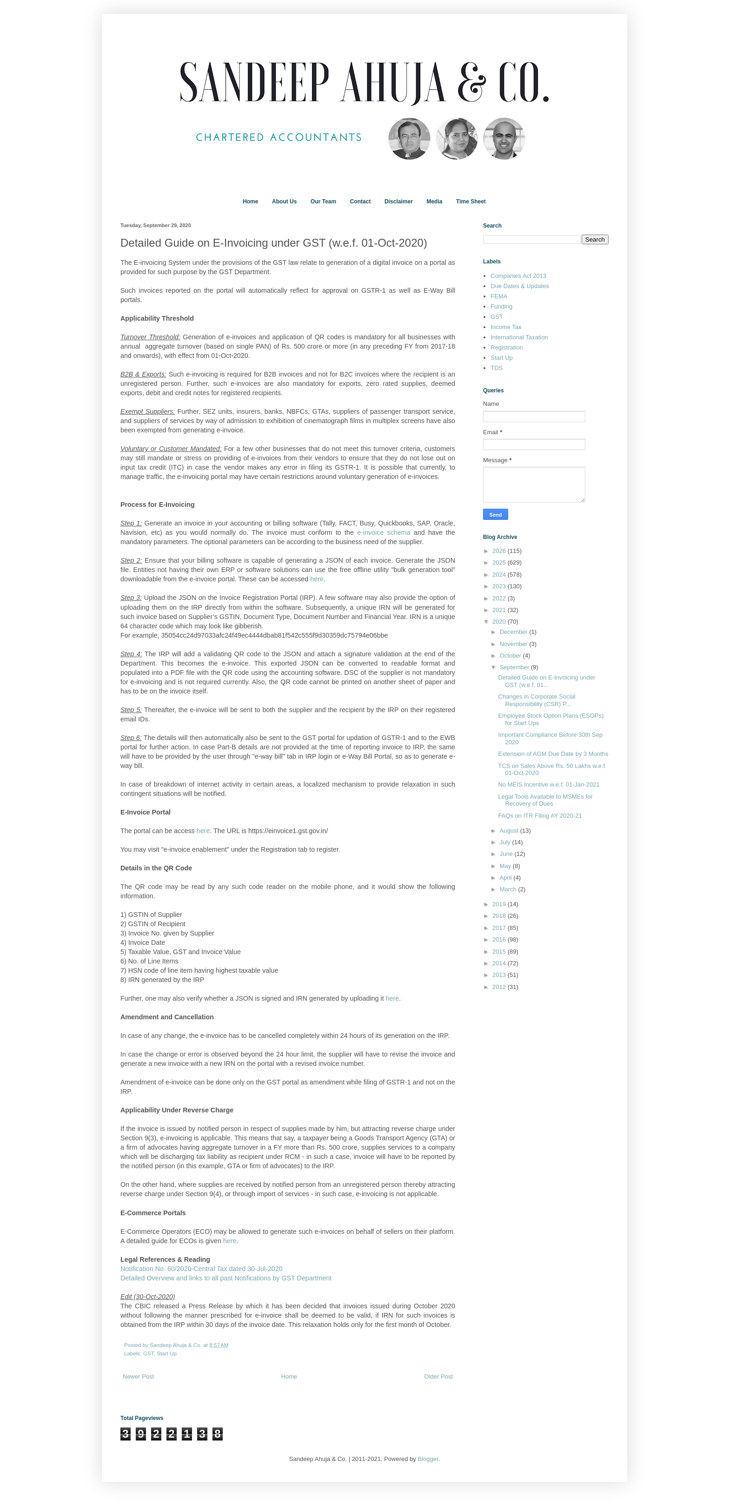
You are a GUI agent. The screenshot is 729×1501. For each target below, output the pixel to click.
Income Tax (505, 326)
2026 (500, 550)
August (510, 830)
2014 (500, 963)
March (509, 889)
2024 (500, 574)
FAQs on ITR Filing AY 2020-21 (540, 815)
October (511, 655)
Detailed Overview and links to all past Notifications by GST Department (225, 1278)
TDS (496, 367)
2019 (500, 904)
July (506, 842)
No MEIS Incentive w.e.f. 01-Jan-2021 (548, 784)
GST (148, 1353)
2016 (500, 939)
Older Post (438, 1376)
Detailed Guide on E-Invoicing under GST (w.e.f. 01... (546, 681)
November (515, 643)
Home (250, 201)
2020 (500, 621)
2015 (500, 951)
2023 (500, 586)
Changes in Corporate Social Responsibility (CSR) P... (536, 700)
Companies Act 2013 (518, 275)
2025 (500, 562)
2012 (500, 986)
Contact (360, 201)
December (515, 631)
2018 (500, 915)
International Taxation (519, 337)
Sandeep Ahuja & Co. (176, 1345)
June (507, 853)
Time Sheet (471, 201)
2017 (500, 927)
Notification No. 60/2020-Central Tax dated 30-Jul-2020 (201, 1268)
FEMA (498, 296)
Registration (506, 347)
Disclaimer (398, 201)
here (317, 579)
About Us (284, 201)
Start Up (167, 1353)
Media (434, 201)
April (507, 877)
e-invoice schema (384, 532)
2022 (500, 598)
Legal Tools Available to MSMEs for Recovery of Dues (545, 800)
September (515, 667)
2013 (500, 974)
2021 (500, 609)
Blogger (428, 1458)
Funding (501, 306)
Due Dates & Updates (519, 286)
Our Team (323, 201)
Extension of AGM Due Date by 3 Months (553, 753)
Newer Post (138, 1376)
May (506, 865)
